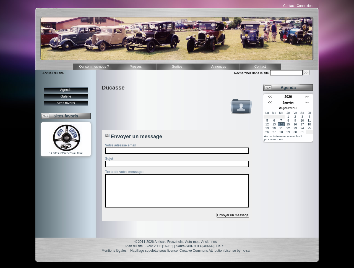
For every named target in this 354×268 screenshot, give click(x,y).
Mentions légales (114, 251)
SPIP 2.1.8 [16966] (159, 246)
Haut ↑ (221, 246)
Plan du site (134, 246)
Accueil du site (53, 73)
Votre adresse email (120, 145)
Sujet (109, 158)
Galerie (66, 96)
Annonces (218, 67)
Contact (289, 6)
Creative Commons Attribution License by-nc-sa (214, 251)
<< (270, 97)
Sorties (177, 67)
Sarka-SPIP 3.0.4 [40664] (195, 246)
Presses (136, 67)
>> (307, 97)
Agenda (65, 90)
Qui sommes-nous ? (94, 67)
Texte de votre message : (125, 171)
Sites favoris (66, 103)
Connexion (305, 6)
